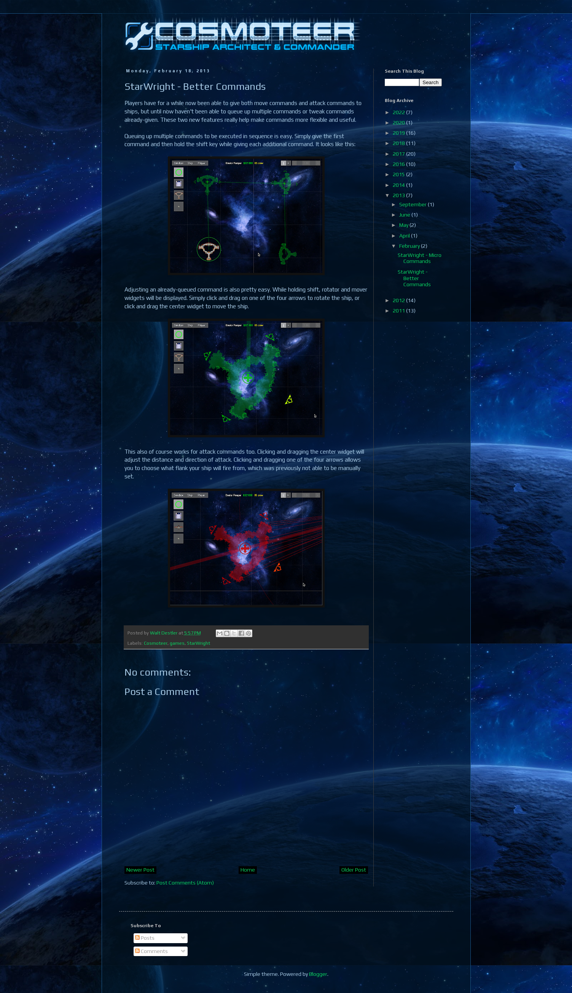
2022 (399, 112)
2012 (399, 300)
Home (248, 870)
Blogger (318, 974)
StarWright (198, 643)
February (410, 246)
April (405, 236)
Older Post (353, 870)
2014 (399, 185)
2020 (399, 123)
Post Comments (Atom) (185, 883)
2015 (399, 174)
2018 (399, 143)
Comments (151, 951)
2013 (399, 195)
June (405, 215)
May (404, 225)
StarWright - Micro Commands (419, 258)
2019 (399, 133)
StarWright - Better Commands (414, 278)
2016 (399, 164)
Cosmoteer (155, 643)
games (177, 643)
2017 (399, 154)
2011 (399, 311)
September (413, 204)
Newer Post (140, 870)
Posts (145, 938)
